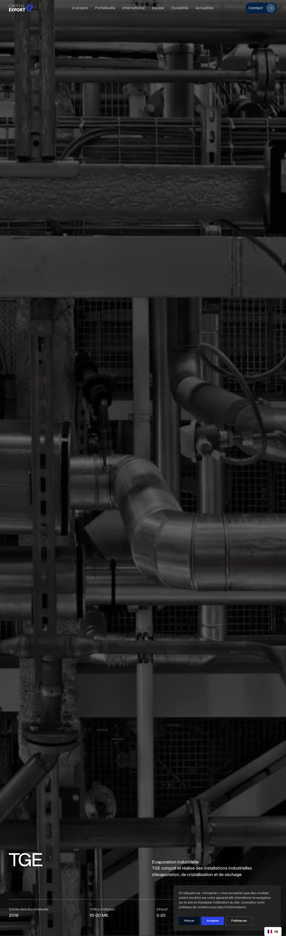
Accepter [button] (213, 921)
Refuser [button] (189, 921)
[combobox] (273, 931)
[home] (37, 8)
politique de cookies (194, 907)
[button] (239, 921)
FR (273, 932)
